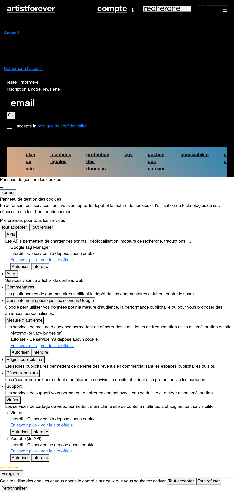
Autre (11, 274)
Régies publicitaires (24, 360)
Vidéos (12, 400)
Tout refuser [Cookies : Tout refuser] (42, 227)
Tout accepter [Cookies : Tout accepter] (14, 227)
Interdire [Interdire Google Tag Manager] (40, 267)
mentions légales (60, 158)
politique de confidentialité (62, 126)
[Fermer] (1, 187)
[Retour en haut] (227, 484)
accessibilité (195, 154)
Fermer (8, 193)
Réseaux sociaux (22, 373)
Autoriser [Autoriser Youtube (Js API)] (20, 458)
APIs (10, 235)
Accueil (11, 33)
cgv (128, 154)
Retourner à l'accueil (23, 69)
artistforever (31, 9)
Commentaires (20, 287)
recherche (167, 9)
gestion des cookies (157, 161)
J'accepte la (51, 126)
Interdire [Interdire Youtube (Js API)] (40, 458)
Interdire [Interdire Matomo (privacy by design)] (40, 352)
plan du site (30, 161)
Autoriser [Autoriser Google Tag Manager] (20, 267)
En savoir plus (23, 260)
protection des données (97, 161)
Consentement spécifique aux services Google (50, 301)
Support (14, 386)
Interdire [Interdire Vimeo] (40, 432)
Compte (115, 9)
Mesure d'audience (24, 320)
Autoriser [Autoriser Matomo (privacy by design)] (20, 352)
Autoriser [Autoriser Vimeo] (20, 432)
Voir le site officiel (57, 260)
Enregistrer (11, 474)
